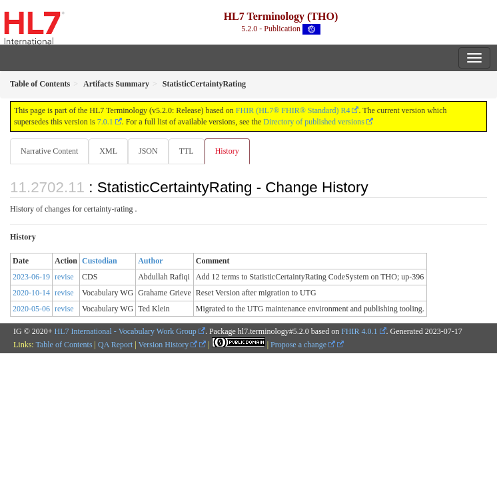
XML (108, 151)
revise (64, 276)
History (227, 151)
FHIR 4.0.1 (359, 331)
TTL (186, 151)
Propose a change (302, 344)
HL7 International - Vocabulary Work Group (126, 331)
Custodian (99, 260)
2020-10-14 (31, 292)
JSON (148, 151)
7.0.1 (105, 121)
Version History (168, 344)
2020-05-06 (31, 308)
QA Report (115, 344)
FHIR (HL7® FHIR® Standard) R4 (293, 110)
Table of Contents (63, 344)
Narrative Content (49, 151)
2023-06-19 (31, 276)
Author (150, 260)
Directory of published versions (313, 121)
